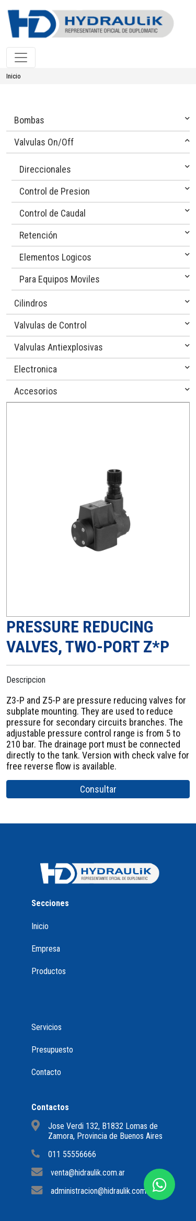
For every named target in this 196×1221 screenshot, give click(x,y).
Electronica (35, 369)
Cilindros (31, 303)
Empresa (45, 949)
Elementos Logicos (55, 257)
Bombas (29, 120)
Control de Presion (54, 191)
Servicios (46, 1027)
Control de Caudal (52, 213)
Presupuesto (52, 1050)
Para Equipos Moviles (59, 279)
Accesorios (35, 391)
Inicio (13, 76)
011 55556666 (72, 1154)
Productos (48, 971)
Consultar (98, 789)
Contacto (46, 1072)
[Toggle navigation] (21, 57)
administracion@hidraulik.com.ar (102, 1191)
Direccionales (45, 169)
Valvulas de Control (50, 325)
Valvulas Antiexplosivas (58, 347)
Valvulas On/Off (44, 142)
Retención (38, 235)
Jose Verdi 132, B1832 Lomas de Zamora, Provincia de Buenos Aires (105, 1131)
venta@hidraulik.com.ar (88, 1173)
